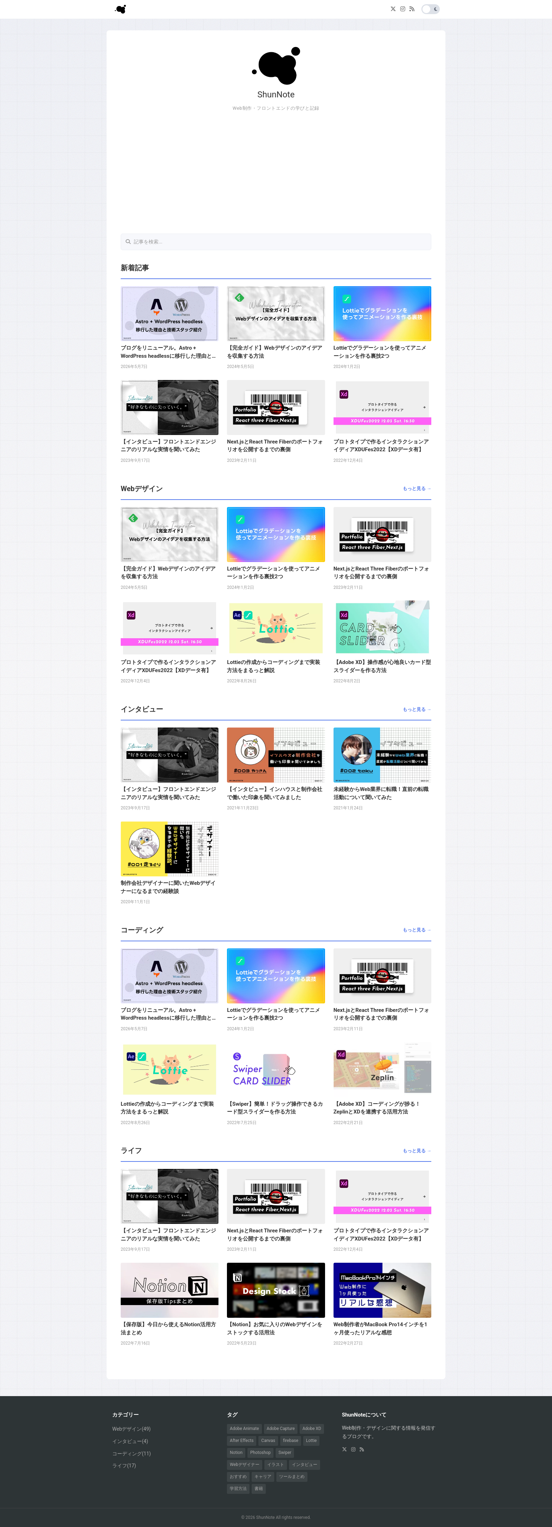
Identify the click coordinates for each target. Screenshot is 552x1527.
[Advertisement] (276, 172)
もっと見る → (417, 488)
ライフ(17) (124, 1465)
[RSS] (411, 9)
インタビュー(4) (130, 1441)
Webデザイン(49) (131, 1429)
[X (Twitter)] (393, 9)
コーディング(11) (131, 1453)
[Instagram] (402, 9)
